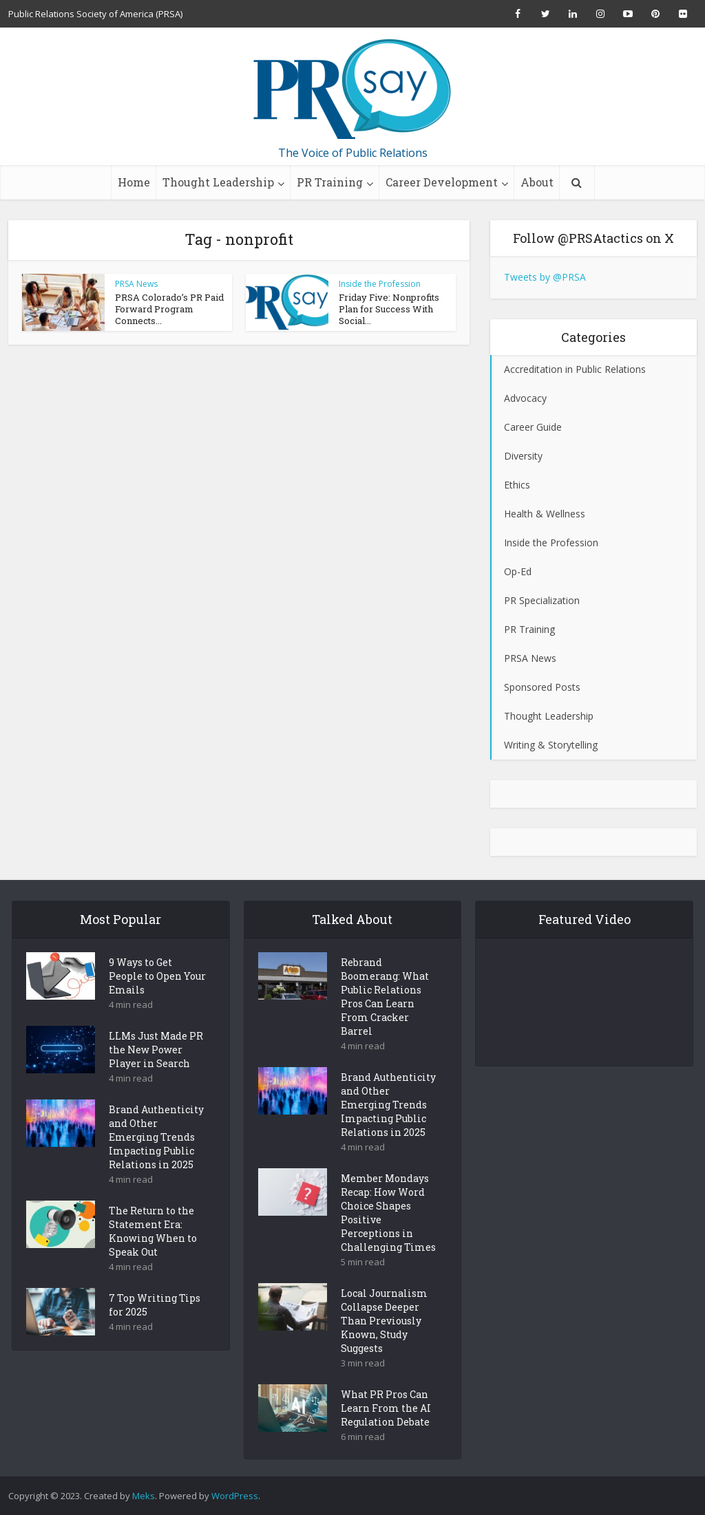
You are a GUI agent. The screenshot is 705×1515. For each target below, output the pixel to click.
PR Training (330, 182)
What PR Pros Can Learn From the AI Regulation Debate (386, 1432)
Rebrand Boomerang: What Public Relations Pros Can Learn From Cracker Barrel (385, 1021)
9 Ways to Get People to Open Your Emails (157, 1000)
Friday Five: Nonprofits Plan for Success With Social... (389, 309)
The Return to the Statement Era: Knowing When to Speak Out (153, 1255)
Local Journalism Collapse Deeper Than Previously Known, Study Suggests (384, 1345)
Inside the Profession (380, 284)
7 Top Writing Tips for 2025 (154, 1328)
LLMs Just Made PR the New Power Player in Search (156, 1073)
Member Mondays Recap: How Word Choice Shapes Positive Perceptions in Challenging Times (388, 1237)
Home (134, 182)
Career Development (442, 182)
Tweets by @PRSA (545, 276)
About (537, 182)
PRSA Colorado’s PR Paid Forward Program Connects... (169, 309)
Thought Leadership (218, 182)
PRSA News (136, 284)
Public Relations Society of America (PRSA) (95, 14)
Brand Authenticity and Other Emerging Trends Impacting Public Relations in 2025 (156, 1161)
